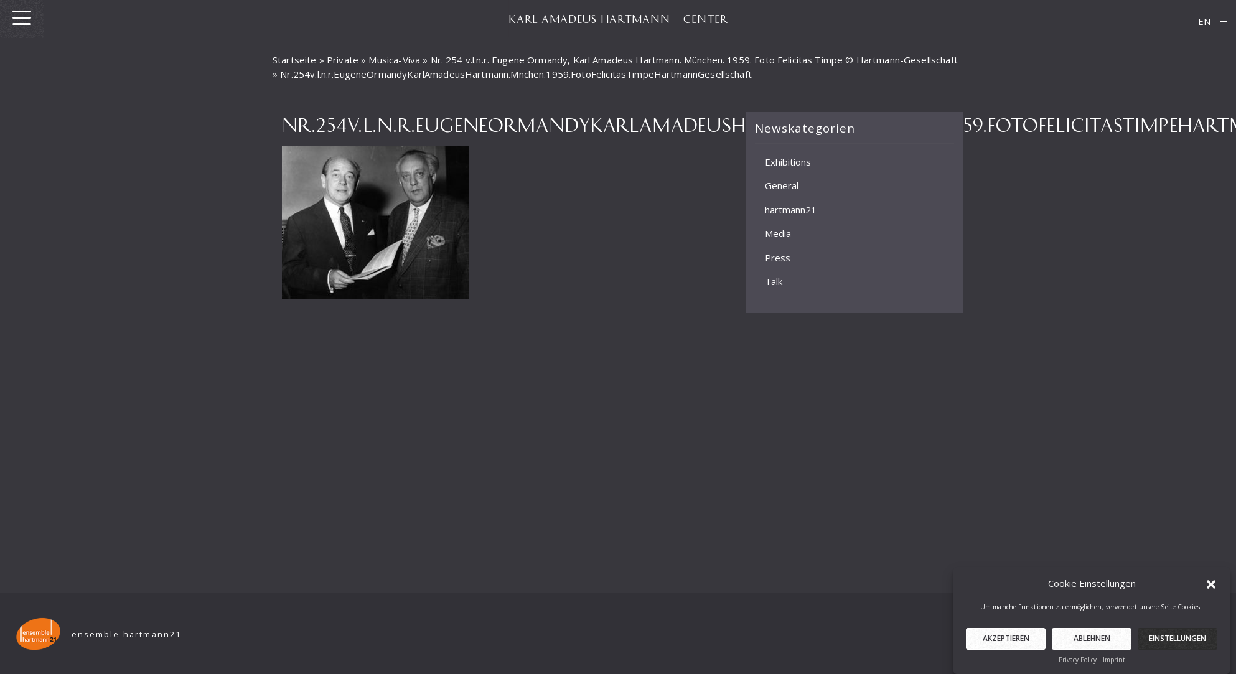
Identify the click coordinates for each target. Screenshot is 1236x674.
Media (778, 233)
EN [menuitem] (1204, 21)
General (781, 185)
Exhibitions (788, 162)
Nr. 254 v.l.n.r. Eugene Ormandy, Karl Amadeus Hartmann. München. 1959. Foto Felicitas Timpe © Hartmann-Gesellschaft (694, 60)
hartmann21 (791, 210)
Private (342, 60)
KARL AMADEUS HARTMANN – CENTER (618, 19)
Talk (773, 281)
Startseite (295, 60)
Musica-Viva (394, 60)
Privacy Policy (1078, 664)
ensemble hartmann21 (127, 634)
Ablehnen (1092, 642)
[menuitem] (1204, 21)
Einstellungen (1177, 642)
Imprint (1114, 664)
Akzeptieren (1006, 642)
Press (777, 257)
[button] (1211, 587)
